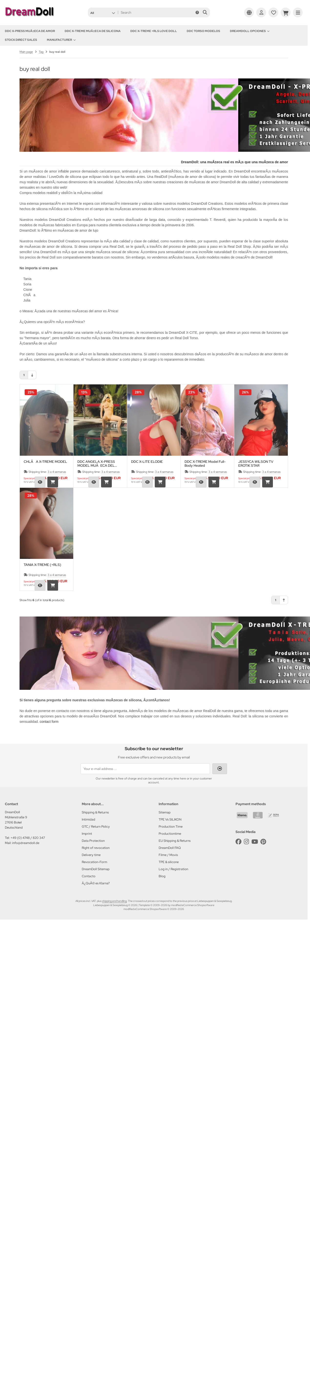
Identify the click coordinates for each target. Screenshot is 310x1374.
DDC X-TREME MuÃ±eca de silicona (93, 31)
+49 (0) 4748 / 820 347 (27, 838)
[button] (102, 12)
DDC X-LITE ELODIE (147, 462)
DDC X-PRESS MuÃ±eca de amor (30, 31)
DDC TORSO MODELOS (203, 31)
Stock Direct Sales (21, 40)
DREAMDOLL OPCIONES (249, 31)
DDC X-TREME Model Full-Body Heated (205, 463)
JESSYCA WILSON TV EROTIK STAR (255, 463)
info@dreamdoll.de (25, 843)
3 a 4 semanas (57, 472)
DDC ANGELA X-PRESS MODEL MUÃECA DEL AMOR (96, 463)
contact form (49, 722)
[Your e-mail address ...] (145, 768)
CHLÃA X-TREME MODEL (45, 462)
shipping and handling (114, 901)
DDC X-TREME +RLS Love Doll (153, 31)
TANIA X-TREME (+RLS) (42, 565)
